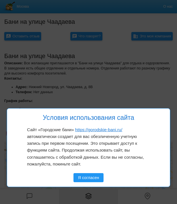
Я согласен (88, 177)
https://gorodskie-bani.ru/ (98, 129)
